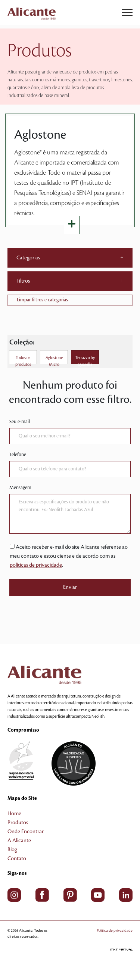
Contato (16, 859)
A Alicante (19, 841)
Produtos (17, 823)
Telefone (17, 454)
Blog (12, 850)
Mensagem (20, 487)
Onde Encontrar (25, 832)
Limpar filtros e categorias (42, 299)
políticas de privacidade (36, 565)
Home (14, 814)
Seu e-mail (19, 421)
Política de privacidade (115, 930)
